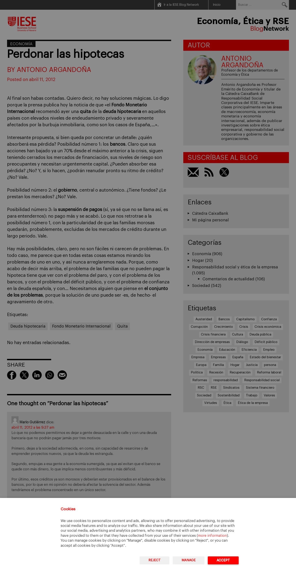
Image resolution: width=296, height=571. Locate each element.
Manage (189, 560)
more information (212, 535)
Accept (223, 560)
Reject (154, 560)
